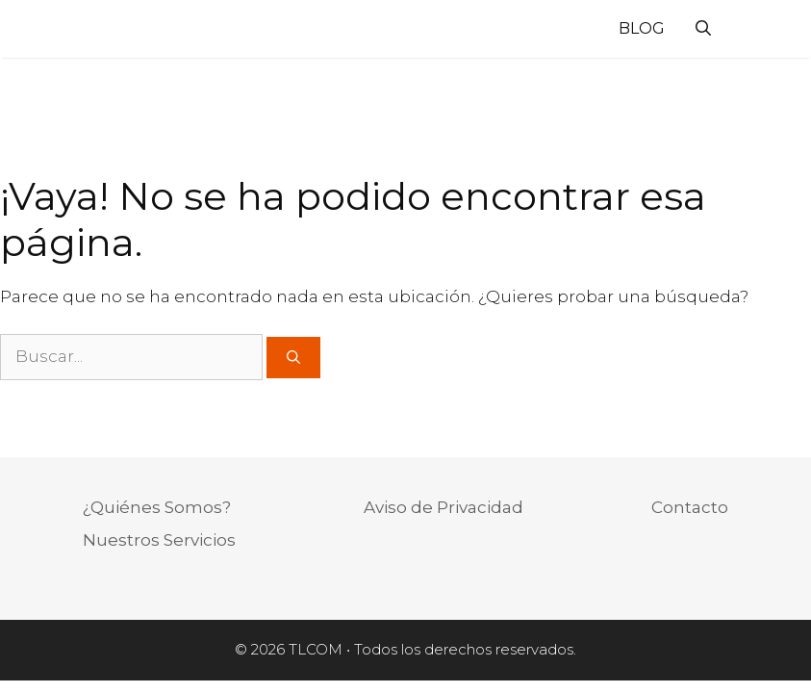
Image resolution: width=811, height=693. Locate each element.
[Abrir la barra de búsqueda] (703, 29)
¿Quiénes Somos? (157, 507)
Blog (642, 28)
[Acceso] (745, 32)
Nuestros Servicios (159, 540)
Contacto (689, 507)
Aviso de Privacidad (443, 507)
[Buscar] (293, 357)
